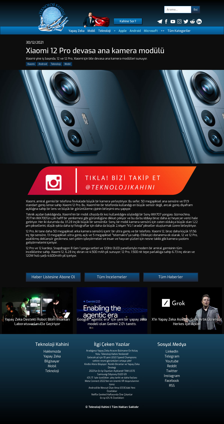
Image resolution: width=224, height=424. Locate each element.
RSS (172, 385)
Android (135, 31)
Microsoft (151, 31)
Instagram (172, 376)
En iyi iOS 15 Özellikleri (112, 397)
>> (162, 31)
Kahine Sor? (128, 21)
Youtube (171, 361)
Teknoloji (104, 31)
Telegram (171, 356)
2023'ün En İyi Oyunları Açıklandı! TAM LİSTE (112, 370)
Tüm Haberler (170, 277)
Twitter (172, 371)
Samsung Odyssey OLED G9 (112, 374)
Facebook (172, 380)
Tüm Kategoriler (179, 31)
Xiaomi (31, 64)
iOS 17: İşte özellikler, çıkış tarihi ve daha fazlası (112, 377)
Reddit (172, 366)
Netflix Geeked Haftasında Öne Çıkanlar (112, 394)
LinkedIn (172, 351)
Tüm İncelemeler (112, 277)
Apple (123, 31)
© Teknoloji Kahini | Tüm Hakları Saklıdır (112, 407)
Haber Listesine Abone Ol (53, 277)
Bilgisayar (52, 361)
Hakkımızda (52, 351)
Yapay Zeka (76, 31)
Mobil (91, 31)
